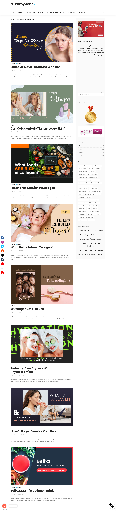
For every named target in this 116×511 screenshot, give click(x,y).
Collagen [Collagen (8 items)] (90, 180)
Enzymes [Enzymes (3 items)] (81, 185)
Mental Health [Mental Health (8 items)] (93, 205)
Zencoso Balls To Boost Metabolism (90, 254)
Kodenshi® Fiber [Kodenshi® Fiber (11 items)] (83, 200)
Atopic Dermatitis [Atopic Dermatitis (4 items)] (83, 171)
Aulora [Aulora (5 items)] (93, 171)
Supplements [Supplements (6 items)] (82, 220)
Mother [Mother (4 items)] (95, 208)
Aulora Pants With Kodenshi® (90, 239)
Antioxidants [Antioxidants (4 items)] (82, 168)
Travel (28, 12)
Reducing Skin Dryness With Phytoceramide (31, 370)
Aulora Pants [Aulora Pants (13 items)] (82, 174)
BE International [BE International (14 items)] (92, 174)
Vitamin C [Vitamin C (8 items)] (91, 220)
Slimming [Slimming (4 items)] (81, 217)
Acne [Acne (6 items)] (80, 165)
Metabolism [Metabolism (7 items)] (82, 208)
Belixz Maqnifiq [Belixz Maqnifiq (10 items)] (83, 177)
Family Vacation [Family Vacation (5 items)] (83, 188)
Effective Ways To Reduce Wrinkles (36, 67)
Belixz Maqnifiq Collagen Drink (33, 490)
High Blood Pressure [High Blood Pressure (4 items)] (84, 191)
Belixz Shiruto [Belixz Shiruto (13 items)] (93, 177)
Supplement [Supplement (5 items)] (89, 217)
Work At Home (38, 12)
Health (13, 12)
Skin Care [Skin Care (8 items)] (90, 214)
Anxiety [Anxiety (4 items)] (90, 168)
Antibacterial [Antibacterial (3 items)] (87, 165)
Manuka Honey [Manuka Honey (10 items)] (83, 205)
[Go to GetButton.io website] (4, 509)
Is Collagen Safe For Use (28, 309)
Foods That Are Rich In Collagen (34, 188)
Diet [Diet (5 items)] (87, 183)
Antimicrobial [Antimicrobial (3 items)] (97, 165)
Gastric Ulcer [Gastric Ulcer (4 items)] (93, 188)
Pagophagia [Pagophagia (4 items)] (82, 214)
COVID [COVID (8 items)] (97, 180)
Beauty (20, 12)
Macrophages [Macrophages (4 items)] (94, 200)
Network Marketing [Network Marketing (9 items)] (93, 211)
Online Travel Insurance (76, 12)
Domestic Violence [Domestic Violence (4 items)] (96, 183)
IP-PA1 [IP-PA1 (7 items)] (98, 194)
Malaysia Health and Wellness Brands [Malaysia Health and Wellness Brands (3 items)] (89, 203)
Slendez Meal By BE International (91, 250)
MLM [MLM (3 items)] (89, 208)
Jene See (14, 70)
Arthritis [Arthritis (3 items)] (97, 168)
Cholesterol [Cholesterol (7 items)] (82, 180)
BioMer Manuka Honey (55, 12)
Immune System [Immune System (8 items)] (89, 194)
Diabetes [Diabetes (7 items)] (81, 183)
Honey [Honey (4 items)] (80, 194)
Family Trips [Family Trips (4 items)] (89, 185)
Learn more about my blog (94, 55)
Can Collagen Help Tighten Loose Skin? (39, 128)
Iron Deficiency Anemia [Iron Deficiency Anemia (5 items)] (85, 197)
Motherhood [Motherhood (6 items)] (82, 211)
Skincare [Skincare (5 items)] (97, 214)
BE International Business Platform (91, 231)
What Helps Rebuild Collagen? (33, 247)
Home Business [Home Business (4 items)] (96, 191)
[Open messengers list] (4, 506)
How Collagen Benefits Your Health (36, 431)
